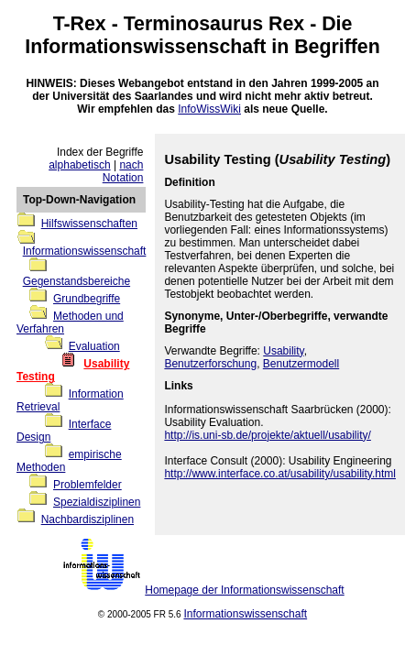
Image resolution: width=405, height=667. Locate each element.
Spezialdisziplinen (96, 502)
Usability (283, 350)
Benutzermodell (301, 363)
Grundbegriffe (86, 298)
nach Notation (123, 171)
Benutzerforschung (210, 363)
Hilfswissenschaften (89, 223)
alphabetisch (79, 165)
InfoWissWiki (209, 109)
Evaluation (94, 346)
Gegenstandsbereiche (76, 281)
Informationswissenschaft (145, 47)
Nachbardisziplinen (87, 519)
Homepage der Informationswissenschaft (244, 590)
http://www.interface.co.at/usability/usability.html (280, 473)
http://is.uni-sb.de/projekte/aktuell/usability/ (267, 435)
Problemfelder (87, 484)
